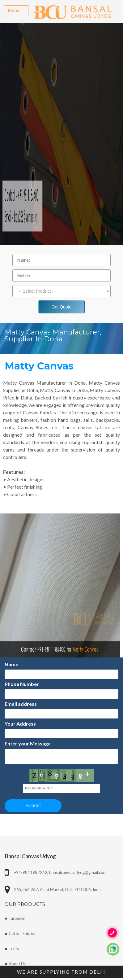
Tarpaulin (17, 918)
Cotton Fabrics (22, 933)
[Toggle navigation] (16, 10)
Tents (14, 948)
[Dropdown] (61, 291)
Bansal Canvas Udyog (30, 856)
